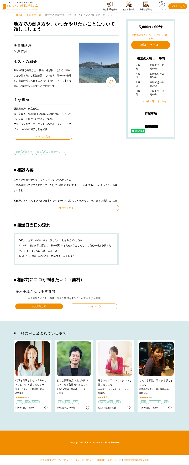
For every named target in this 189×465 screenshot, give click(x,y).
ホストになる (178, 6)
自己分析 (35, 402)
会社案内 (101, 460)
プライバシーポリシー (62, 460)
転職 (18, 152)
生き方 (19, 402)
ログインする (93, 306)
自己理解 (102, 402)
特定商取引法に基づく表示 (136, 460)
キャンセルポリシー (84, 460)
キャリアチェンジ (55, 152)
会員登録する (39, 306)
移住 (39, 152)
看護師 (143, 402)
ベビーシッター (155, 402)
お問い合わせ (114, 460)
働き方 (28, 152)
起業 (166, 402)
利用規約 (44, 460)
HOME (19, 15)
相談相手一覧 (34, 15)
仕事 (60, 402)
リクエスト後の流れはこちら (150, 101)
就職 (117, 402)
